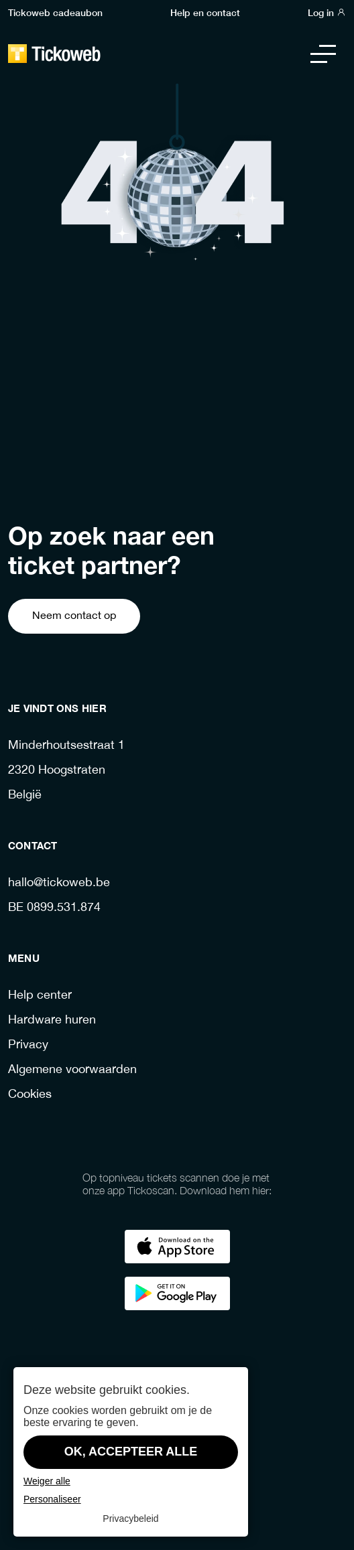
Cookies (30, 1095)
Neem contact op (74, 616)
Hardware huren (52, 1020)
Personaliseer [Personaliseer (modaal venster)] (52, 1499)
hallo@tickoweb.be (59, 883)
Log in (327, 12)
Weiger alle (46, 1481)
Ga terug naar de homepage (177, 470)
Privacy (28, 1045)
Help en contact (205, 12)
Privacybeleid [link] (130, 1518)
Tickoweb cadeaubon (55, 12)
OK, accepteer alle (131, 1451)
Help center (40, 996)
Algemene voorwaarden (72, 1070)
